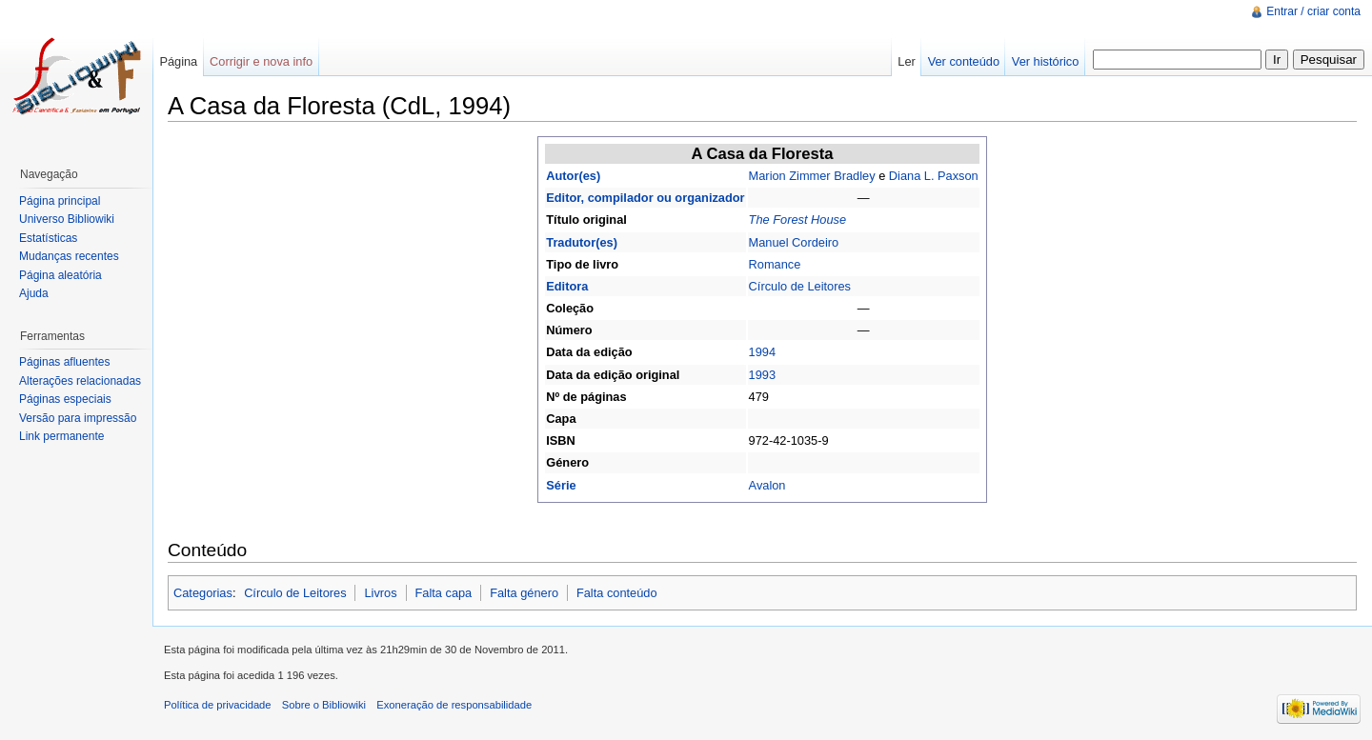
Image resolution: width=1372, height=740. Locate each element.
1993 (762, 375)
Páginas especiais (65, 399)
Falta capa (443, 593)
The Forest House (797, 219)
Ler (907, 61)
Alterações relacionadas (80, 381)
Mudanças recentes (69, 256)
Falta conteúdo (616, 593)
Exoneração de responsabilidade (454, 704)
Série (560, 485)
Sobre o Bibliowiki (324, 704)
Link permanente (61, 436)
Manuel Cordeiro (794, 242)
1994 (762, 352)
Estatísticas (48, 238)
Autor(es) (573, 176)
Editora (567, 286)
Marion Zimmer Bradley (812, 176)
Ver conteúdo (963, 61)
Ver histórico (1045, 61)
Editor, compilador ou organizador (645, 197)
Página (178, 61)
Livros (380, 593)
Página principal (59, 201)
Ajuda (34, 293)
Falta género (524, 593)
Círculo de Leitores (800, 286)
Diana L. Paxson (934, 176)
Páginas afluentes (64, 362)
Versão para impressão (77, 418)
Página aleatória (60, 275)
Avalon (767, 485)
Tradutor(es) (581, 242)
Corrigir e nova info (261, 61)
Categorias (202, 593)
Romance (775, 264)
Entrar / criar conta (1313, 11)
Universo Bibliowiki (66, 219)
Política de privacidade (218, 704)
